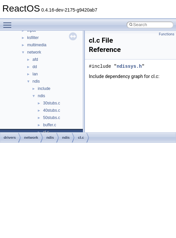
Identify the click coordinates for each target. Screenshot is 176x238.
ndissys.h (129, 66)
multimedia (36, 45)
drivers (10, 137)
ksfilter (33, 37)
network (34, 52)
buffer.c (49, 125)
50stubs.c (51, 117)
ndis (36, 81)
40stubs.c (51, 110)
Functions (166, 34)
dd (34, 66)
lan (35, 74)
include (44, 88)
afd (35, 59)
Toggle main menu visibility (9, 22)
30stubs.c (51, 103)
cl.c (81, 137)
